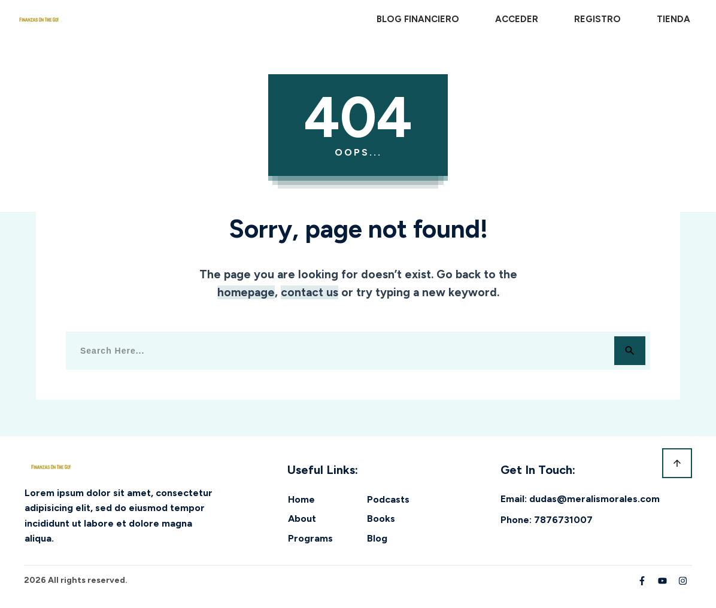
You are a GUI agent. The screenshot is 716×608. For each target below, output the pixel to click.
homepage (246, 292)
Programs (310, 538)
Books (381, 518)
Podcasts (388, 499)
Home (301, 499)
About (302, 518)
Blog (377, 538)
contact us (309, 292)
